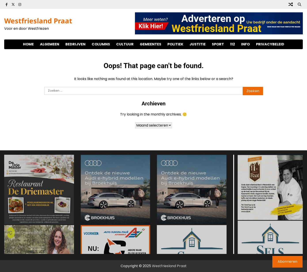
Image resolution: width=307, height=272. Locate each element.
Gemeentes (150, 44)
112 (232, 44)
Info (245, 44)
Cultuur (125, 44)
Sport (218, 44)
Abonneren (287, 261)
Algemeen (49, 44)
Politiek (175, 44)
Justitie (198, 44)
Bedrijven (75, 44)
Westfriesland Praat (38, 20)
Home (28, 44)
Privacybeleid (270, 44)
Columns (101, 44)
